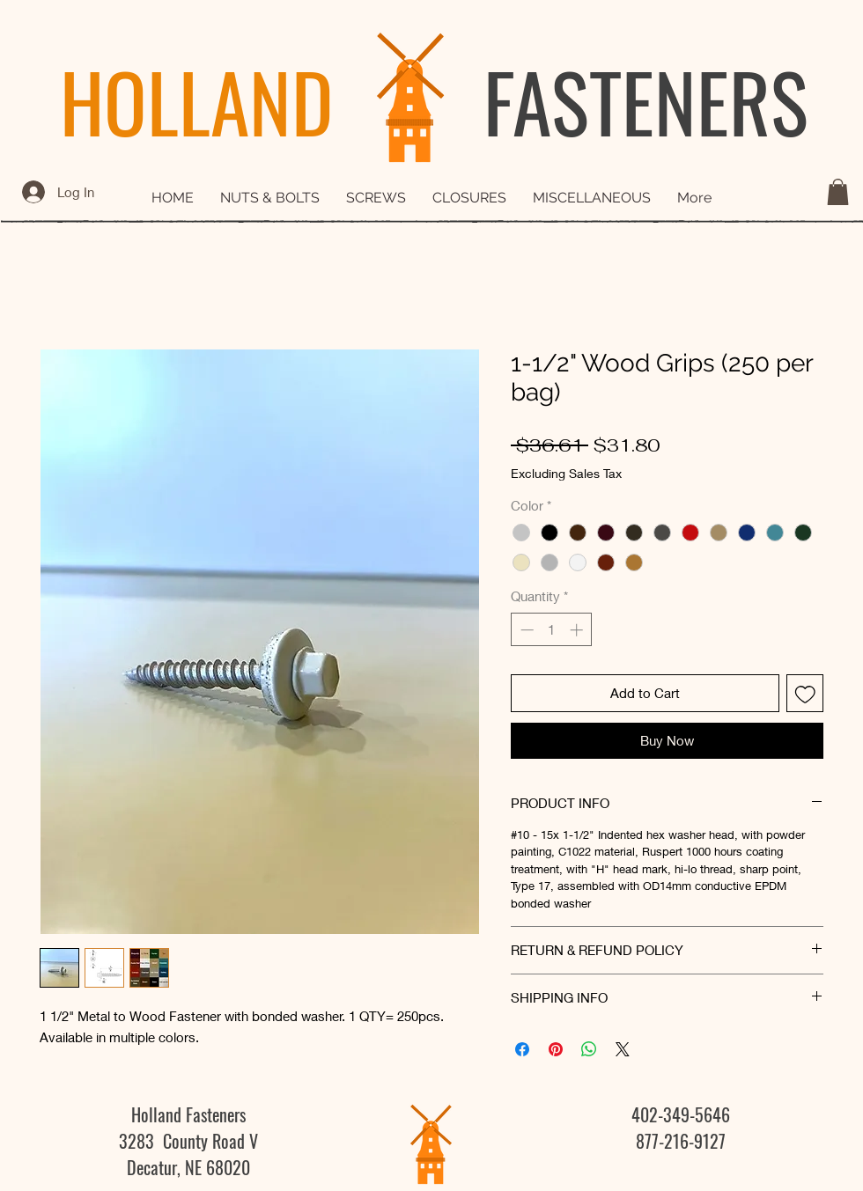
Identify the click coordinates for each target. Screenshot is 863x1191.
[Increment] (578, 630)
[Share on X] (622, 1049)
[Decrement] (525, 630)
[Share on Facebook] (522, 1049)
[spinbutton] (551, 630)
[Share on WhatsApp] (589, 1049)
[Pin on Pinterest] (555, 1049)
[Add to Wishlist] (805, 693)
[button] (838, 192)
